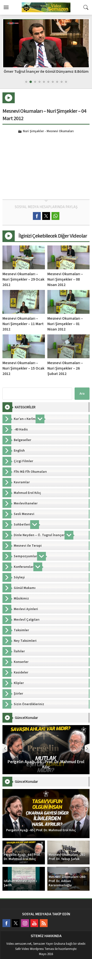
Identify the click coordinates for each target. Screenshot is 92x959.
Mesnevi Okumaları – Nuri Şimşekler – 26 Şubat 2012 (65, 368)
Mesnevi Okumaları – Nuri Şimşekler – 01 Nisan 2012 (65, 324)
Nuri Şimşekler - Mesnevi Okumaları (48, 131)
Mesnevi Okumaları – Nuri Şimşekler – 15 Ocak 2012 (23, 368)
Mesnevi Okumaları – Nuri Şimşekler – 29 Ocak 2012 (23, 279)
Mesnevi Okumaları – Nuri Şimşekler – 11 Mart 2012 (23, 324)
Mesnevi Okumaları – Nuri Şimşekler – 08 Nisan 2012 (65, 279)
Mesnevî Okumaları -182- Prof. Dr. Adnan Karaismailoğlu (46, 74)
